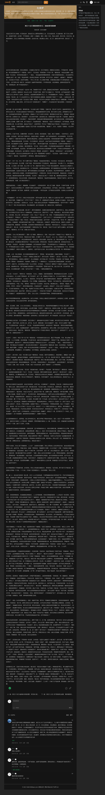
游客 (16, 748)
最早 (71, 715)
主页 (41, 29)
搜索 (46, 2)
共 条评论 (11, 715)
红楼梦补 (50, 20)
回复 (28, 743)
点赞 (24, 743)
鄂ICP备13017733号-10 (51, 787)
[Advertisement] (40, 57)
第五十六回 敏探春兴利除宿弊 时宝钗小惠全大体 (26, 694)
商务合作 (41, 787)
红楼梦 (44, 29)
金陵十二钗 (35, 20)
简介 (41, 20)
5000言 (8, 2)
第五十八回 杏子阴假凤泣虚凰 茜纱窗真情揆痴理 (60, 694)
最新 (67, 715)
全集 (28, 20)
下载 (45, 20)
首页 (13, 2)
